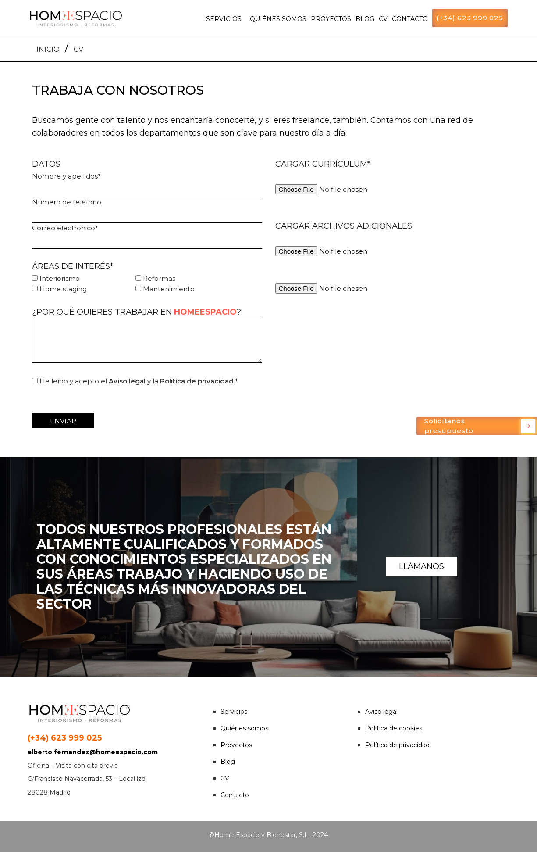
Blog (227, 762)
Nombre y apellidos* (147, 184)
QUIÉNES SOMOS (278, 19)
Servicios (233, 712)
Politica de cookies (393, 728)
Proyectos (236, 745)
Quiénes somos (244, 728)
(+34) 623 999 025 (470, 18)
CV (383, 19)
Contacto (234, 795)
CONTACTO (410, 19)
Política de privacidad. (197, 381)
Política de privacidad (397, 745)
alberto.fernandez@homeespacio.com (93, 752)
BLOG (365, 19)
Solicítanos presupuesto (479, 426)
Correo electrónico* (147, 236)
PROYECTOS (331, 19)
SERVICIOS (224, 19)
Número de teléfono (147, 210)
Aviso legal (127, 381)
